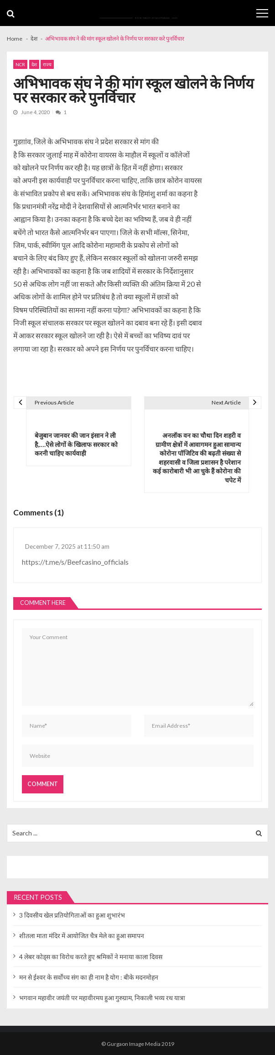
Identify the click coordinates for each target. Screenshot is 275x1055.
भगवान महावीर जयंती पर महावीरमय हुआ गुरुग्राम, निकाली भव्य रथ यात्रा (102, 998)
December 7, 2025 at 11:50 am (67, 546)
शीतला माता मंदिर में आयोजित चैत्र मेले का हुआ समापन (81, 936)
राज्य (47, 64)
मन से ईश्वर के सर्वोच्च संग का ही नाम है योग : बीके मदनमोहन (88, 977)
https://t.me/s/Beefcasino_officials (75, 561)
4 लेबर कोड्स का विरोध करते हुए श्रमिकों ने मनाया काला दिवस (90, 957)
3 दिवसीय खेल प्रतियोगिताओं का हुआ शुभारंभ (72, 915)
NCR (20, 64)
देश (34, 64)
